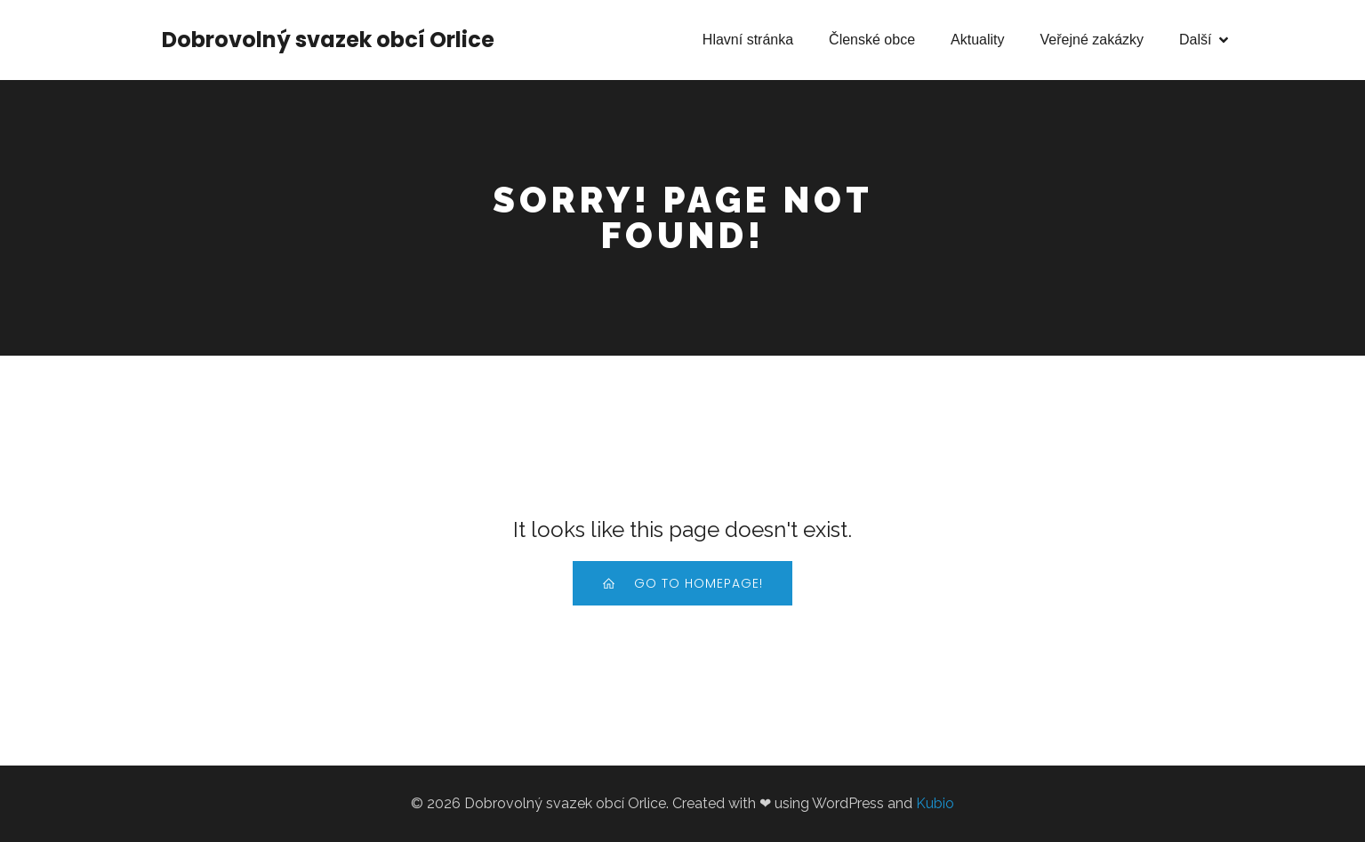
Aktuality (977, 39)
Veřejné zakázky (1092, 39)
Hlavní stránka (748, 39)
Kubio (935, 803)
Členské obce (872, 39)
